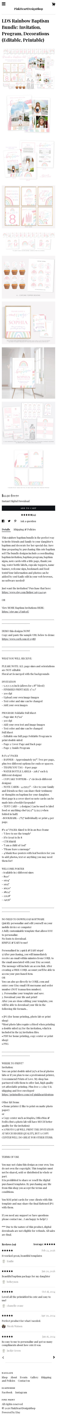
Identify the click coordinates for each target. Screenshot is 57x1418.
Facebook (7, 1392)
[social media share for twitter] (9, 521)
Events (24, 1377)
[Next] (54, 1357)
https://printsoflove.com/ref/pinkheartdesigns (28, 1094)
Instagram (21, 1392)
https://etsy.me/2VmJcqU (15, 611)
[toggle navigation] (3, 3)
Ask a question (28, 521)
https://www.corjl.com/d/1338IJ (19, 639)
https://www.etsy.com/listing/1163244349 (24, 592)
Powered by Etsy (11, 1412)
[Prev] (3, 1358)
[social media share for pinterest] (15, 521)
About (14, 1377)
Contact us (24, 1380)
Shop (5, 1377)
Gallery (34, 1377)
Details (6, 529)
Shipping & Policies (25, 529)
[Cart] (53, 4)
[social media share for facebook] (3, 521)
